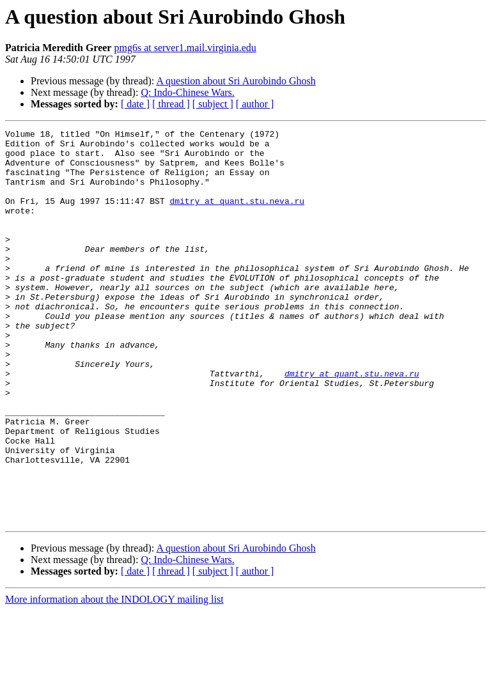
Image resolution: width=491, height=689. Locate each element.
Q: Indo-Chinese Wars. (187, 92)
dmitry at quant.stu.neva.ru (236, 216)
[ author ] (255, 103)
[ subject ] (212, 103)
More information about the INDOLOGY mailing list (114, 677)
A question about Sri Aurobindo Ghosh (235, 80)
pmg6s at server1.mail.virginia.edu (185, 47)
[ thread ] (171, 103)
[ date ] (135, 103)
